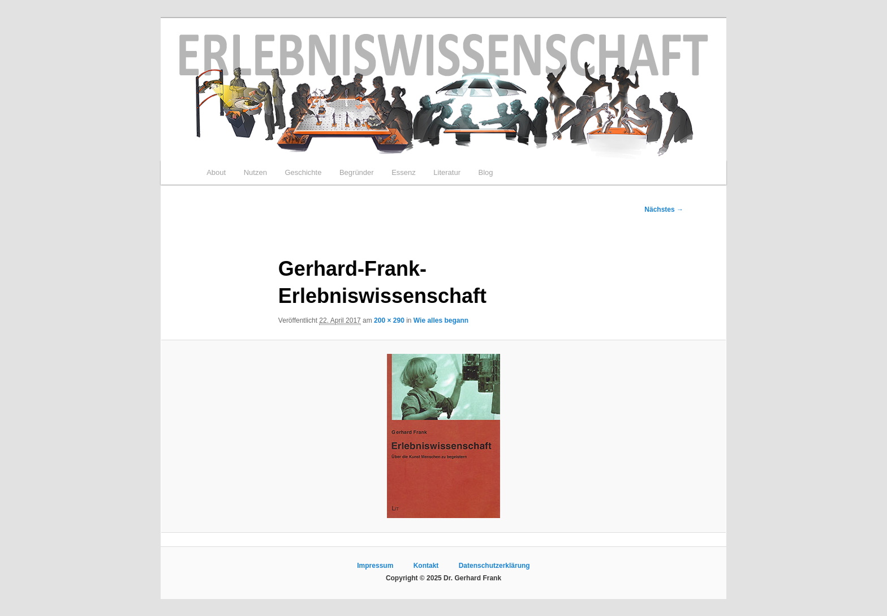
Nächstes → (663, 209)
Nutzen (255, 172)
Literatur (446, 172)
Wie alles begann (441, 320)
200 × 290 (389, 320)
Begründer (356, 172)
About (216, 172)
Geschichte (303, 172)
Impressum (375, 566)
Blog (485, 172)
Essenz (403, 172)
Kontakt (426, 566)
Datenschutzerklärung (494, 566)
